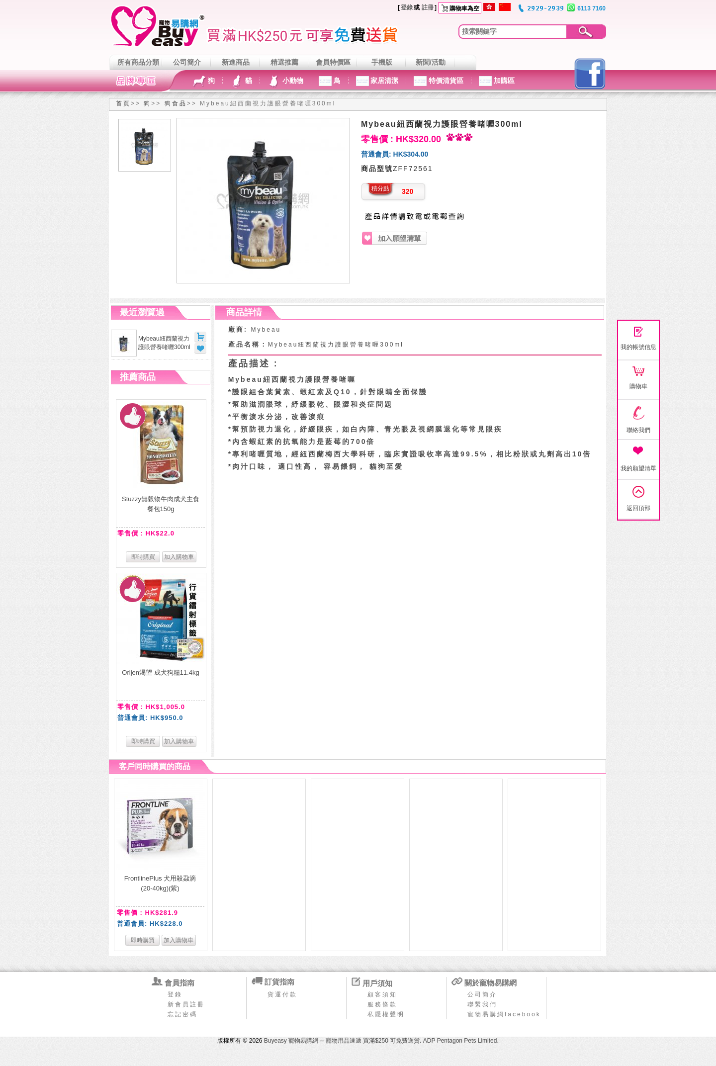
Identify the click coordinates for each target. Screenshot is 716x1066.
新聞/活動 (431, 62)
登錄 (407, 7)
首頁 (123, 103)
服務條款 (382, 1004)
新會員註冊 (186, 1004)
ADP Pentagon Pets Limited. (461, 1040)
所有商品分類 (138, 62)
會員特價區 (333, 62)
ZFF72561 (413, 169)
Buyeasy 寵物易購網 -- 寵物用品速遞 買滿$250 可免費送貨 (342, 1040)
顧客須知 (382, 994)
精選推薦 (284, 62)
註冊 (428, 7)
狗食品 (176, 103)
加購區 (503, 81)
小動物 (291, 81)
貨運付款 (282, 994)
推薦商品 (138, 377)
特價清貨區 (445, 81)
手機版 (381, 62)
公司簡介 (187, 62)
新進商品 (236, 62)
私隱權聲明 (386, 1014)
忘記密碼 (182, 1014)
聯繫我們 (482, 1004)
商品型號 (377, 169)
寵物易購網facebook (504, 1014)
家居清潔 (384, 81)
